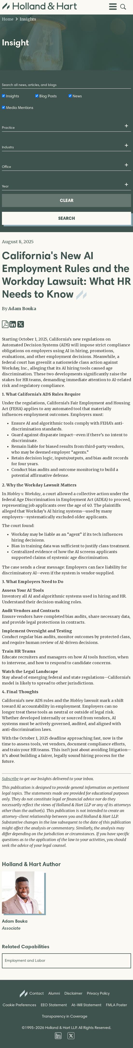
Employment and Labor (25, 960)
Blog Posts (48, 96)
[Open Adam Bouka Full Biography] (23, 912)
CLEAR (66, 200)
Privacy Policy (98, 993)
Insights (26, 19)
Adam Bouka (22, 308)
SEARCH (66, 218)
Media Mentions (19, 107)
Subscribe (10, 778)
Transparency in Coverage (64, 1016)
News (77, 96)
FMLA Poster (116, 1005)
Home (8, 19)
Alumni (54, 993)
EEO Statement (54, 1005)
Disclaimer (73, 993)
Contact (32, 994)
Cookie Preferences (19, 1005)
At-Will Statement (86, 1005)
